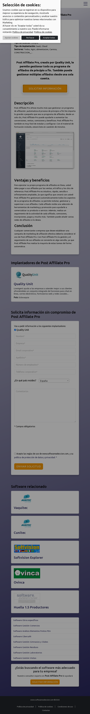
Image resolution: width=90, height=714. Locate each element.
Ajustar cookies (11, 38)
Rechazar (30, 38)
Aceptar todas (49, 38)
